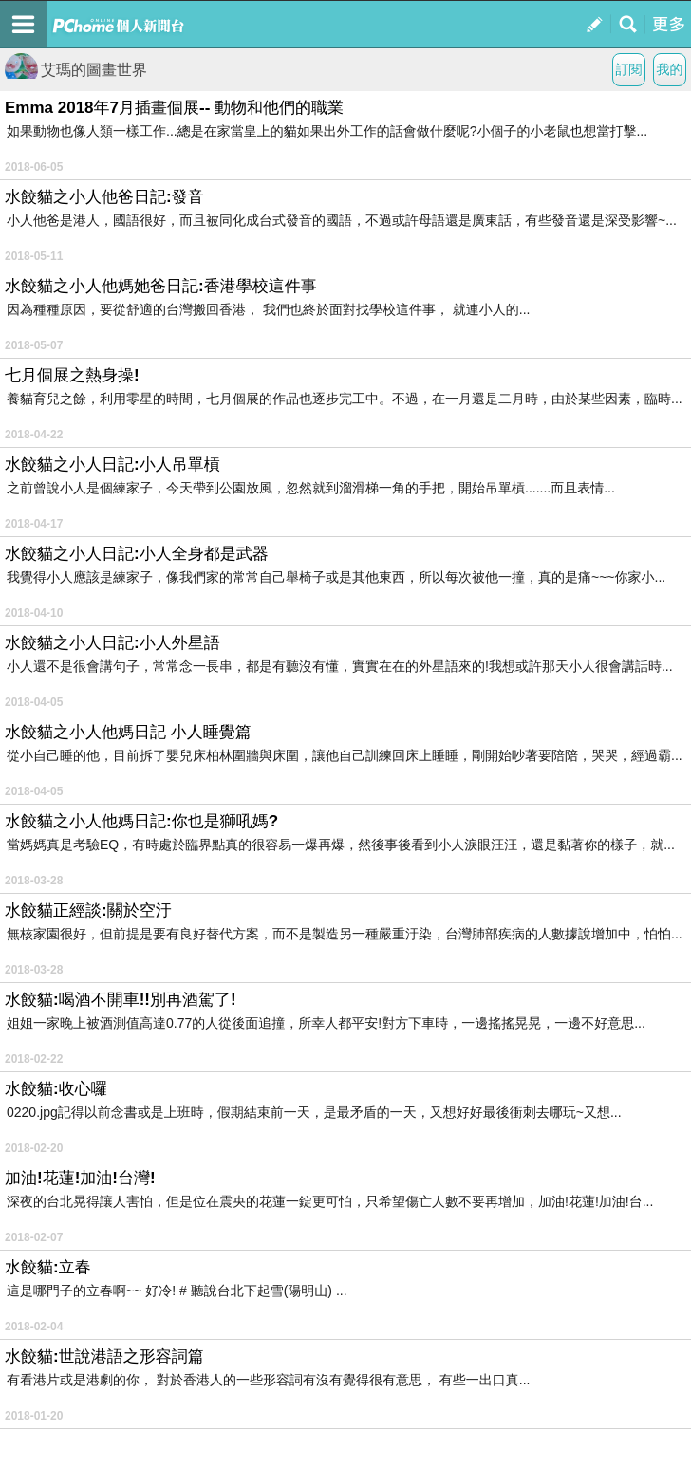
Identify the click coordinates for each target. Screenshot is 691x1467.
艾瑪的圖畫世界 (76, 69)
